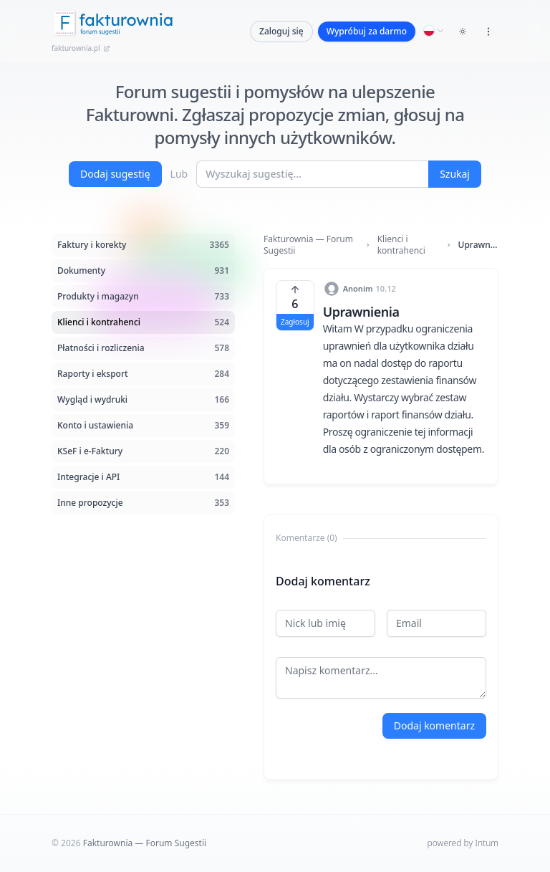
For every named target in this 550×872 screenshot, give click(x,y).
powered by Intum (463, 843)
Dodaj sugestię (115, 174)
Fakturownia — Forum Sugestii (308, 245)
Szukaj (455, 174)
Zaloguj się (281, 31)
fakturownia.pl (81, 48)
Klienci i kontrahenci (401, 245)
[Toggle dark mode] (463, 31)
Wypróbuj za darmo (367, 31)
